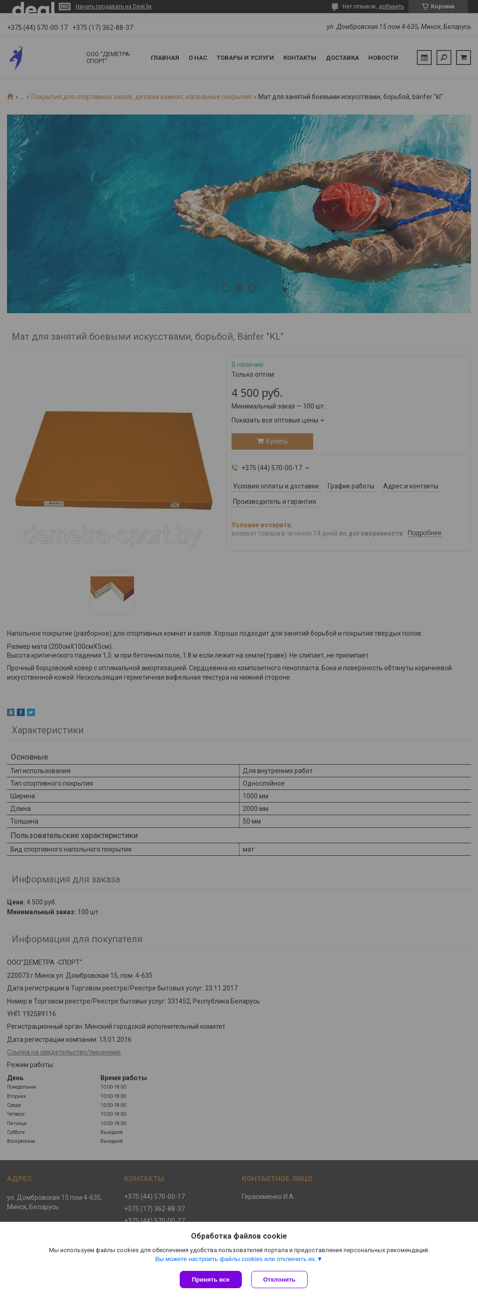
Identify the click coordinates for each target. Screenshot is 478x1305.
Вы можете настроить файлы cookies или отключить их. (235, 1258)
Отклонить (279, 1279)
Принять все (211, 1279)
